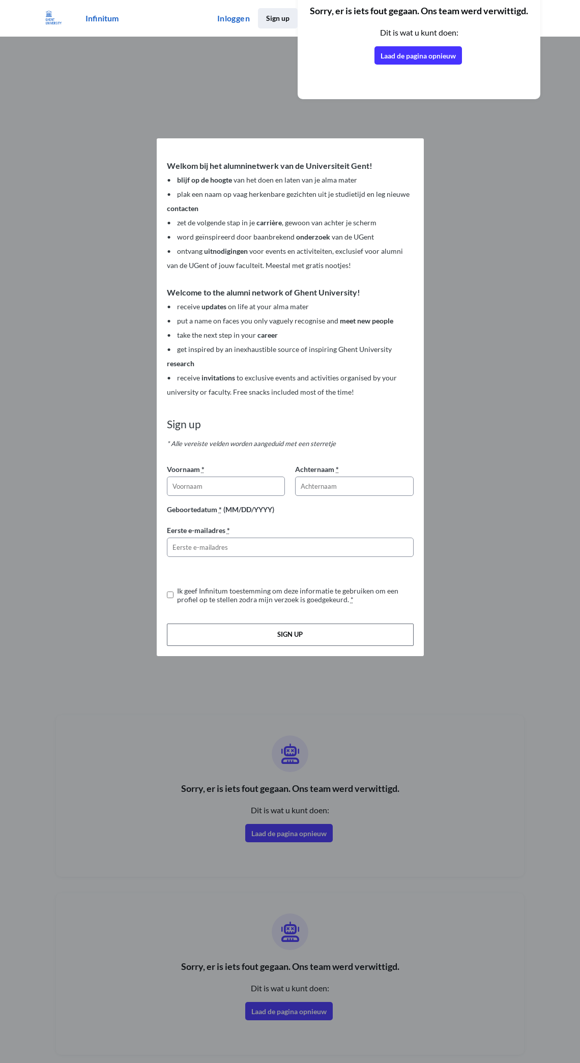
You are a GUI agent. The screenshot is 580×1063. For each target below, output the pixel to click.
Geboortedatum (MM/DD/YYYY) (220, 509)
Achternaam (317, 469)
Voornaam (186, 469)
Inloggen (233, 18)
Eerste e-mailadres (198, 530)
